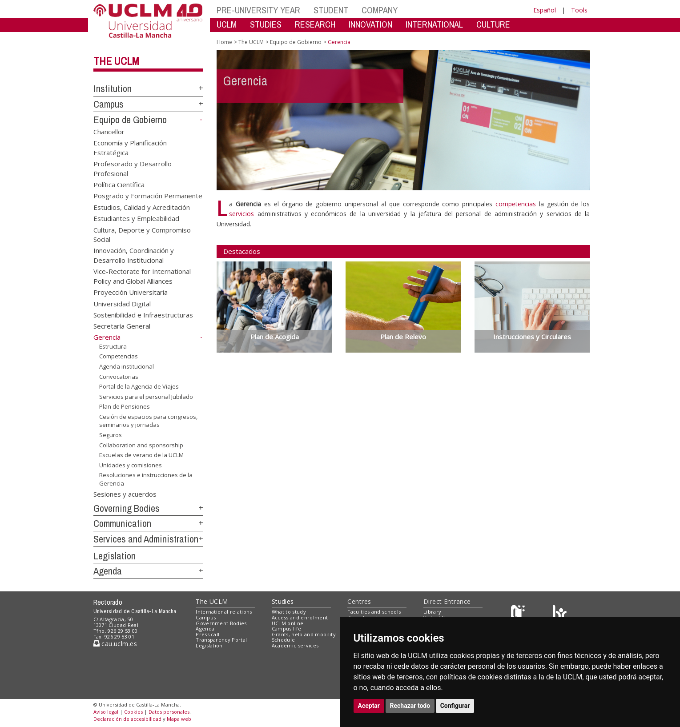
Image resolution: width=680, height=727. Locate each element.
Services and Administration (145, 539)
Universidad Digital (122, 303)
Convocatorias (118, 376)
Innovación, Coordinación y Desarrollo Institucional (133, 255)
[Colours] (559, 614)
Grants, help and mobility (304, 634)
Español (544, 10)
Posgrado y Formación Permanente (147, 195)
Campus (108, 104)
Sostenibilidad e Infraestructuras (143, 314)
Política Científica (119, 184)
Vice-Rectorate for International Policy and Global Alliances (142, 276)
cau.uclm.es (115, 643)
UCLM (227, 24)
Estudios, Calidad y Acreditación (141, 206)
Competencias (118, 356)
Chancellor (109, 131)
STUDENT (331, 10)
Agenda (107, 571)
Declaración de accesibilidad (127, 718)
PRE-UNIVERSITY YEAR (258, 10)
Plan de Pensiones (124, 406)
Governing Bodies (126, 508)
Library (432, 611)
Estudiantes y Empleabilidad (136, 218)
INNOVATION (370, 24)
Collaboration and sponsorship (141, 445)
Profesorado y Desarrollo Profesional (132, 168)
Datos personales (169, 711)
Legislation (114, 555)
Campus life (287, 628)
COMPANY (380, 10)
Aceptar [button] (369, 705)
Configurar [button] (455, 705)
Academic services (295, 645)
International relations (224, 611)
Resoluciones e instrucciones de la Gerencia (146, 479)
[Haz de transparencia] (519, 614)
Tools (579, 10)
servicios (241, 213)
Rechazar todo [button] (410, 705)
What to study (289, 611)
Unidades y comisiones (130, 465)
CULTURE (493, 24)
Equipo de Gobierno (130, 119)
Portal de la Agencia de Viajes (139, 386)
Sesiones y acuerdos (125, 493)
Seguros (110, 435)
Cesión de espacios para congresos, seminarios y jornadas (148, 421)
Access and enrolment (300, 617)
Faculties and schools (374, 611)
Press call (207, 634)
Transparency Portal (221, 639)
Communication (122, 523)
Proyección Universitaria (130, 292)
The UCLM (116, 61)
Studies (283, 601)
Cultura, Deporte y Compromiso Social (142, 234)
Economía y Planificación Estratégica (130, 147)
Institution (112, 88)
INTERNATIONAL (434, 24)
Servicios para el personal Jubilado (146, 397)
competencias (515, 204)
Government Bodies (221, 623)
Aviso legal (105, 711)
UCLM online (288, 623)
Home (224, 42)
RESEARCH (315, 24)
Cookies (133, 711)
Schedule (283, 639)
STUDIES (266, 24)
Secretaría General (121, 325)
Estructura (113, 346)
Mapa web (179, 718)
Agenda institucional (126, 366)
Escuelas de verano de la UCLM (141, 455)
